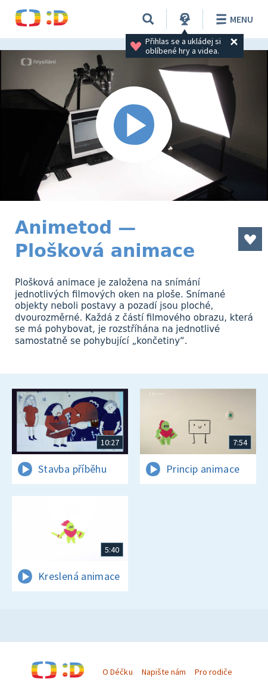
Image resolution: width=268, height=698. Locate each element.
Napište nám (164, 671)
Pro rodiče (213, 671)
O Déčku (117, 671)
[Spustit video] (134, 125)
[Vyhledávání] (148, 19)
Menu (232, 19)
